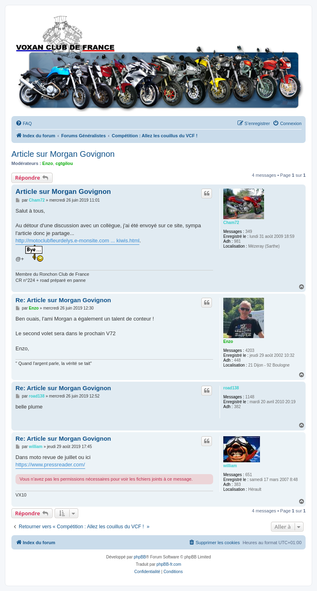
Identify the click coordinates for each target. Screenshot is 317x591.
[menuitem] (23, 123)
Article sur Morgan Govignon (62, 153)
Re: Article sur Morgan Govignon (63, 300)
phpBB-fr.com (168, 564)
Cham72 (231, 222)
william (230, 466)
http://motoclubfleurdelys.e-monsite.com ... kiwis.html (77, 240)
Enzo (47, 163)
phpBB (140, 557)
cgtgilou (64, 163)
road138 (231, 388)
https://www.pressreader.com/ (50, 464)
